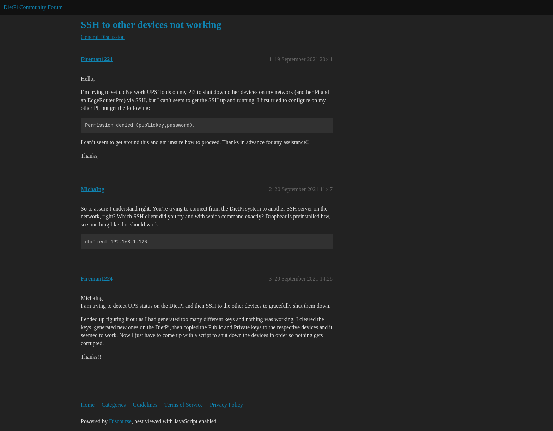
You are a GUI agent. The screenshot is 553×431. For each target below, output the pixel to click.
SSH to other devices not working (151, 24)
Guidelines (145, 405)
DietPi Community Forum (33, 7)
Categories (114, 405)
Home (88, 405)
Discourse (120, 421)
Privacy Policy (226, 405)
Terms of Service (183, 405)
